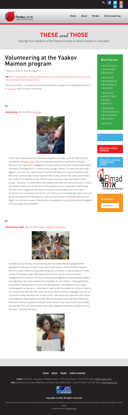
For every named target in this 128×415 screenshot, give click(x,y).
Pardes (95, 15)
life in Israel (57, 76)
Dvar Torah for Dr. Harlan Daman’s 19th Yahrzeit (109, 69)
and (64, 35)
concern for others (34, 76)
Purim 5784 (106, 123)
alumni (12, 76)
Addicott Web (71, 408)
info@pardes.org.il (103, 379)
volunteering (16, 79)
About (84, 15)
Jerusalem (37, 111)
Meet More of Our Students (109, 149)
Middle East (60, 226)
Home (73, 15)
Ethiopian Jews (47, 76)
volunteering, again (14, 226)
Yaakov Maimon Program (30, 79)
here (66, 200)
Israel (41, 226)
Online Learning (112, 15)
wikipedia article (27, 161)
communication (21, 76)
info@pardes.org (109, 382)
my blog (12, 88)
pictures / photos (74, 76)
